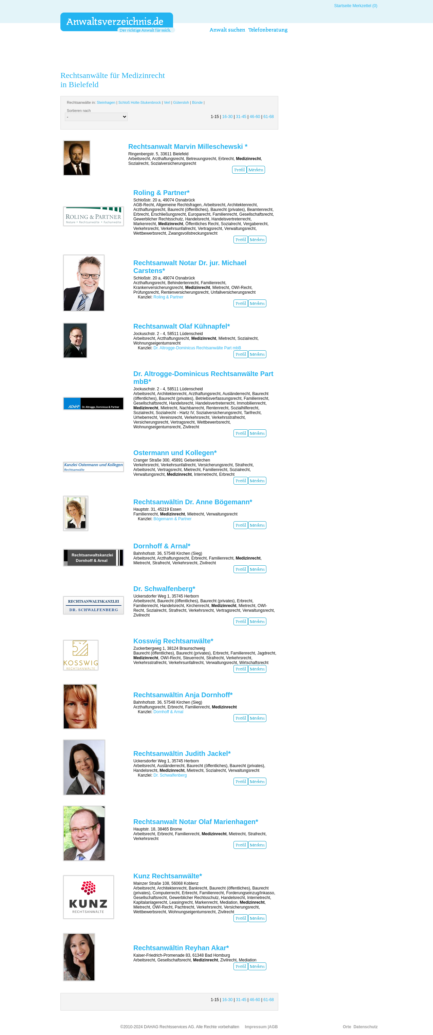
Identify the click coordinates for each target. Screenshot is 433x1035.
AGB (273, 1026)
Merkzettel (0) (365, 5)
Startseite (343, 5)
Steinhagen (106, 102)
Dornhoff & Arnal (168, 711)
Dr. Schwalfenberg (170, 775)
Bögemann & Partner (172, 518)
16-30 (227, 116)
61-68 (268, 116)
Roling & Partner (168, 297)
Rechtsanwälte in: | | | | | (136, 102)
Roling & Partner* (161, 192)
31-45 (241, 116)
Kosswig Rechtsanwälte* (173, 641)
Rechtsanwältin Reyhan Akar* (181, 948)
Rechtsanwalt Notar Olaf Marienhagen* (195, 821)
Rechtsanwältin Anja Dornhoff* (183, 695)
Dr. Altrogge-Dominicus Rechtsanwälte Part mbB (197, 348)
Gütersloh (181, 102)
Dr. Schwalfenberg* (164, 588)
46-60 (255, 116)
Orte (347, 1026)
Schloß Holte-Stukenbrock (139, 102)
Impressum (256, 1026)
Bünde (197, 102)
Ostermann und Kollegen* (175, 452)
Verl (167, 102)
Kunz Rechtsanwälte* (167, 876)
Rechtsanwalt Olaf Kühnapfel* (181, 326)
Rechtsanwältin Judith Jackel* (182, 753)
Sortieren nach (79, 111)
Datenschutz (366, 1026)
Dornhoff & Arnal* (161, 546)
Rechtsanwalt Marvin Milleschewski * (187, 146)
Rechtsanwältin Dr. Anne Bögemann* (192, 502)
